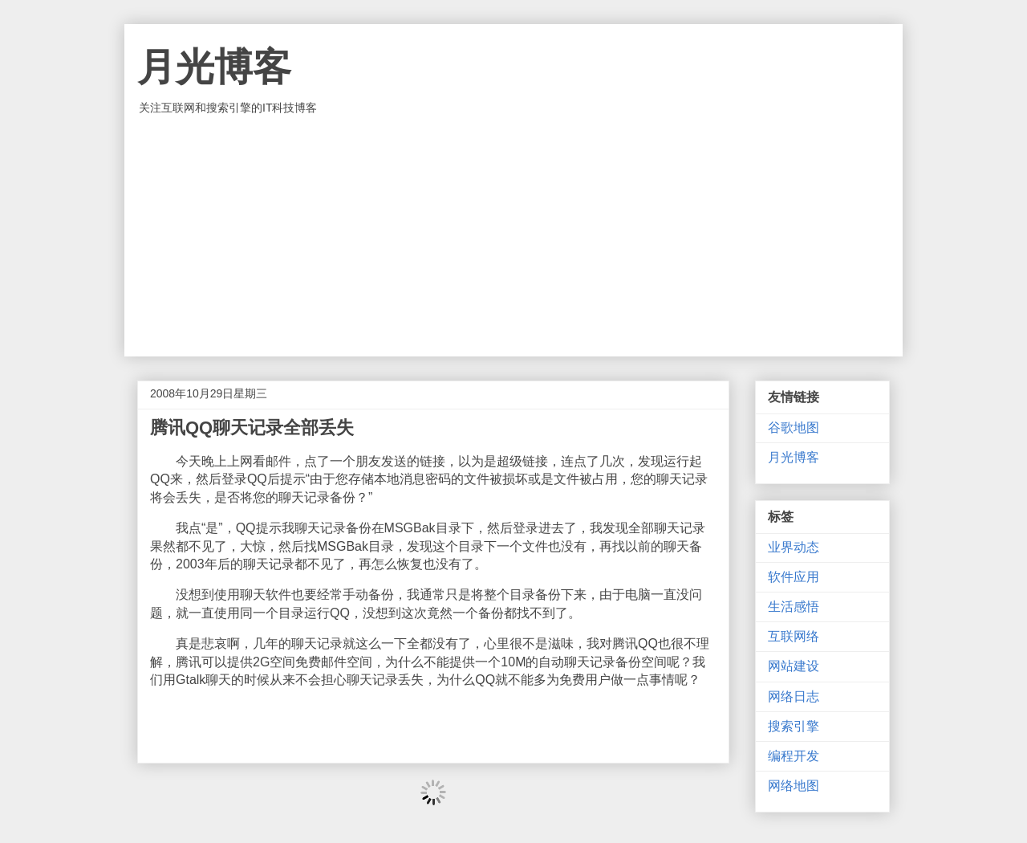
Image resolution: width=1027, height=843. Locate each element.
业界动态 (793, 547)
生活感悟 (793, 606)
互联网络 (793, 636)
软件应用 (793, 577)
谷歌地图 (793, 427)
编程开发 (793, 756)
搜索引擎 (793, 726)
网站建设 (793, 666)
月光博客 (214, 67)
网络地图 (793, 785)
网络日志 (793, 696)
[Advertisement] (513, 236)
